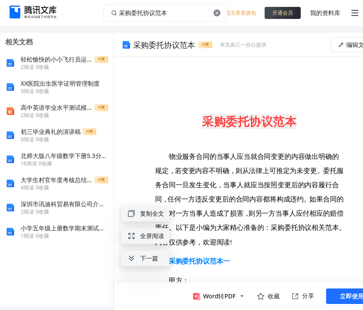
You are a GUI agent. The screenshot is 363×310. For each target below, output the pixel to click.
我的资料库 (325, 13)
